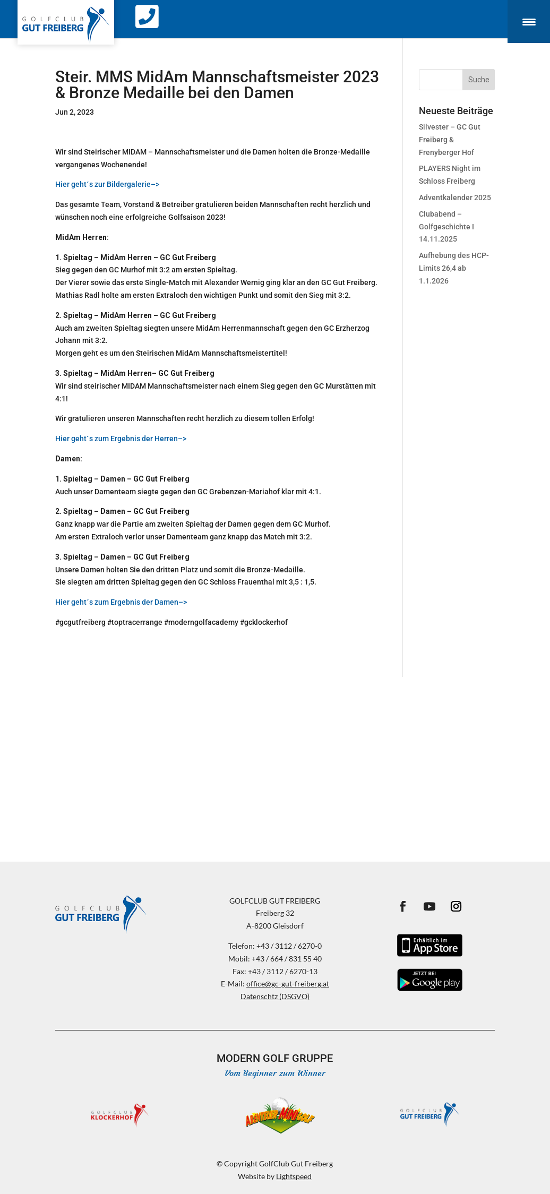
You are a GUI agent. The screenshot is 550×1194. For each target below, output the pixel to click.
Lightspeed (294, 1176)
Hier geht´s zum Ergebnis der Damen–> (121, 602)
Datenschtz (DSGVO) (275, 996)
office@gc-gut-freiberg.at (287, 983)
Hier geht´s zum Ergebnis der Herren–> (120, 438)
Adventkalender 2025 (455, 197)
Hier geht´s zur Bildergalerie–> (107, 184)
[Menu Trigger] (529, 21)
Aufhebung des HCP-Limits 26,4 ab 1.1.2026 (454, 268)
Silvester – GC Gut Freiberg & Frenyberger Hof (449, 140)
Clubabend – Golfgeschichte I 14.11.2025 (446, 227)
